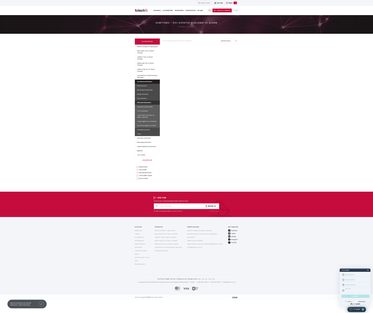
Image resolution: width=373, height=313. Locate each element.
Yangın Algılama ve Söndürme (147, 121)
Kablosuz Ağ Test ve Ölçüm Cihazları (145, 70)
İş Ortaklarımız (139, 237)
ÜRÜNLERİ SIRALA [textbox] (226, 41)
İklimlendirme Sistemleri (144, 90)
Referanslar (138, 247)
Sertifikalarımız (139, 241)
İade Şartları (191, 237)
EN (235, 10)
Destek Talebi (204, 3)
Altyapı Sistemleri (142, 94)
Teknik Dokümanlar (141, 251)
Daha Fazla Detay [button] (24, 305)
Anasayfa (181, 27)
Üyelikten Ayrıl (214, 211)
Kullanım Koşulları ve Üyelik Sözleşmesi (199, 230)
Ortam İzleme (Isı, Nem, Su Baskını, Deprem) (145, 116)
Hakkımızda (138, 230)
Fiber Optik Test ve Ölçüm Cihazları (145, 52)
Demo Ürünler (143, 178)
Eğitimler (139, 151)
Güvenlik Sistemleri (143, 103)
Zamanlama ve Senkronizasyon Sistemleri (147, 76)
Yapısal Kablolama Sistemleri (146, 146)
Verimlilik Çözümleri (143, 130)
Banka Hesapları (140, 264)
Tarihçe (137, 234)
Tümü (139, 134)
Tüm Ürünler (141, 155)
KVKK (136, 261)
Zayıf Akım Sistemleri (143, 138)
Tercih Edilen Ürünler (145, 175)
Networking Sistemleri (143, 142)
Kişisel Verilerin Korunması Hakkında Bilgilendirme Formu (205, 244)
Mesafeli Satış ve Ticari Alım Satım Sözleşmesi (202, 234)
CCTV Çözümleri (142, 111)
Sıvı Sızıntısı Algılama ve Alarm (146, 125)
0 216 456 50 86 (215, 282)
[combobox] (228, 40)
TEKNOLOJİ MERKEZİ (222, 10)
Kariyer (137, 254)
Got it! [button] (41, 302)
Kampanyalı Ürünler (145, 173)
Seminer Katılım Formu (142, 257)
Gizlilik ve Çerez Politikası (195, 241)
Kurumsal (157, 10)
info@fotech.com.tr (229, 282)
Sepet (231, 3)
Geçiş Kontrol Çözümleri (145, 107)
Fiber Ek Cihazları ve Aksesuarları (147, 47)
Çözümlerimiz (168, 10)
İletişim (200, 10)
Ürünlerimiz (179, 10)
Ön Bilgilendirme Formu (194, 247)
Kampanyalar (190, 10)
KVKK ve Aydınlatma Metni (163, 211)
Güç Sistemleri (141, 98)
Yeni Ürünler (143, 170)
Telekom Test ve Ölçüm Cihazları (144, 58)
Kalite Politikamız (140, 244)
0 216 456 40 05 (202, 282)
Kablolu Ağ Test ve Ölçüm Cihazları (145, 64)
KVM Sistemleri (141, 86)
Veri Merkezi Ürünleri (144, 82)
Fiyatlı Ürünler (143, 167)
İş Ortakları (191, 27)
